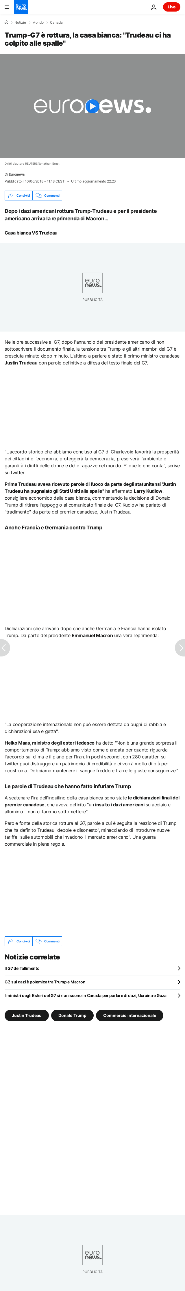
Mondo (38, 22)
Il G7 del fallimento (22, 968)
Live (172, 6)
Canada (56, 22)
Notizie (20, 22)
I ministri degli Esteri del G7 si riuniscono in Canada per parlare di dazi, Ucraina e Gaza (85, 995)
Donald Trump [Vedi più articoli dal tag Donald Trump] (72, 1015)
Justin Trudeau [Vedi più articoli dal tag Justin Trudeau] (27, 1015)
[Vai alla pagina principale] (21, 7)
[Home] (6, 22)
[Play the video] (92, 106)
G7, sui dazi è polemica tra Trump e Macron (45, 981)
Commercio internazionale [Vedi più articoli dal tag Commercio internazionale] (129, 1015)
